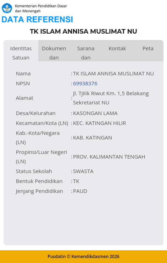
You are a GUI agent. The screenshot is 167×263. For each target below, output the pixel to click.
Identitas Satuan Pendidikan (21, 53)
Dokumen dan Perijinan (54, 53)
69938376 (85, 83)
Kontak (117, 48)
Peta (148, 48)
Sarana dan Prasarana (86, 53)
